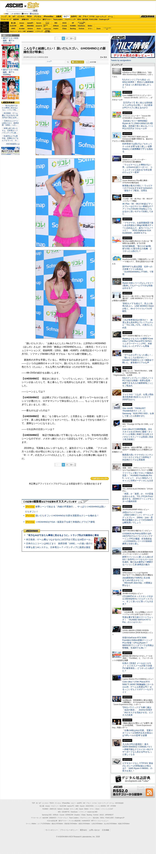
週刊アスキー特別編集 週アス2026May (10, 72)
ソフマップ (39, 31)
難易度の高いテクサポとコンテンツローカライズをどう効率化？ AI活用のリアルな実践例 (138, 457)
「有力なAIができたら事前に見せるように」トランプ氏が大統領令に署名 (62, 535)
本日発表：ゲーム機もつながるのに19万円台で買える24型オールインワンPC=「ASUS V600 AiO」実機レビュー (81, 539)
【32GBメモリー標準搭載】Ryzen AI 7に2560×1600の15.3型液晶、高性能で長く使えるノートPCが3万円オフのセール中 (137, 125)
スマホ (91, 16)
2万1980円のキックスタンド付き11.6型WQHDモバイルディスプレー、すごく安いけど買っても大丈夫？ (137, 600)
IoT (14, 16)
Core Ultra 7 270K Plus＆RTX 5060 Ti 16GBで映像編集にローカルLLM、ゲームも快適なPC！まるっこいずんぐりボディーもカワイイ (137, 687)
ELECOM (13, 26)
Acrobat (22, 28)
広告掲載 (105, 830)
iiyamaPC (30, 23)
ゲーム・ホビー (33, 5)
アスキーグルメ (36, 19)
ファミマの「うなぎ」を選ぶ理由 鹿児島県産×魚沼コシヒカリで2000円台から (138, 397)
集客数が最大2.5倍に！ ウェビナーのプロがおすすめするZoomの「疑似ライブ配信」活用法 (137, 188)
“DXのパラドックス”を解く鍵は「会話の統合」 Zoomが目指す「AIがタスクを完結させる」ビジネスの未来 (137, 711)
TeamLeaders (58, 19)
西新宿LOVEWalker (70, 823)
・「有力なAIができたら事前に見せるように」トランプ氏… (10, 108)
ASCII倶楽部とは (13, 144)
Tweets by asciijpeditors (121, 60)
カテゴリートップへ (100, 478)
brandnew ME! (47, 31)
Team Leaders (73, 818)
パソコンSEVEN (47, 23)
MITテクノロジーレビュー (99, 821)
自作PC (74, 16)
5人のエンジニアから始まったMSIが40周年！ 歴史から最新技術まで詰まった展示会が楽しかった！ (137, 83)
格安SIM (16, 19)
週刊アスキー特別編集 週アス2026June (10, 40)
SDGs (79, 19)
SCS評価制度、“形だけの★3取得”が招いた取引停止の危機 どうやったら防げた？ (137, 248)
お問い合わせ (94, 830)
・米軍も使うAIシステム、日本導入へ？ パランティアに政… (10, 130)
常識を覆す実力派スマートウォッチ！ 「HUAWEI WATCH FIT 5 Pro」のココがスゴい (137, 619)
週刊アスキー (47, 19)
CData (64, 28)
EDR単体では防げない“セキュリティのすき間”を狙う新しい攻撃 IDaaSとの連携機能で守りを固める (138, 148)
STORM (113, 806)
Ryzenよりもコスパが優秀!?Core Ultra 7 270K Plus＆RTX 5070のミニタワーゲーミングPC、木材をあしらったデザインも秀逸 (137, 342)
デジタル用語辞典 (75, 821)
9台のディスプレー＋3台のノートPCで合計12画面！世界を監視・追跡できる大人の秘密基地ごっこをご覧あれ (137, 382)
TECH (29, 16)
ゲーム (110, 16)
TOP (33, 803)
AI (9, 16)
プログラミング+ (70, 19)
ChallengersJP (104, 19)
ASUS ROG (30, 26)
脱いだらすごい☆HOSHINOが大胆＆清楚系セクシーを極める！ (67, 515)
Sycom (38, 23)
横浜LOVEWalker (57, 823)
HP (73, 23)
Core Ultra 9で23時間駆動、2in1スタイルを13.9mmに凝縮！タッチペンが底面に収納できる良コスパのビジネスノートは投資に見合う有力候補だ (137, 434)
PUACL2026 (93, 19)
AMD (21, 26)
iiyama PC (70, 806)
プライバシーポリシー (69, 830)
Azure (39, 28)
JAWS (13, 28)
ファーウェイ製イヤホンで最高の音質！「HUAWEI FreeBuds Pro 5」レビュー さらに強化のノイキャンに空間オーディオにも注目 (137, 477)
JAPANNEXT (30, 31)
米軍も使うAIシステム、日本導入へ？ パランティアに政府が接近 (58, 547)
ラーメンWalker (31, 823)
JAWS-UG (53, 809)
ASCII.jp (14, 5)
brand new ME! (92, 812)
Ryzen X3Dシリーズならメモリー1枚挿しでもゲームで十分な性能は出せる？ (137, 285)
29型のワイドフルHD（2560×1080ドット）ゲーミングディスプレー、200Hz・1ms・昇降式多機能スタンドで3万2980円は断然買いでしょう (137, 517)
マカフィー (13, 31)
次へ (72, 38)
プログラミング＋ (86, 818)
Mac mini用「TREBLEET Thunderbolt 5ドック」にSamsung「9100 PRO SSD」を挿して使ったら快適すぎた (138, 412)
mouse (21, 23)
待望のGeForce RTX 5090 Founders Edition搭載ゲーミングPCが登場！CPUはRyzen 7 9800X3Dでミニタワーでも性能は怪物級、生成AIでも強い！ (138, 642)
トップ (3, 16)
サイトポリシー (51, 830)
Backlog (73, 28)
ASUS (64, 23)
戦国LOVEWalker (124, 823)
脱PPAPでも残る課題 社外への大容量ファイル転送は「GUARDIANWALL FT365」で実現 (137, 270)
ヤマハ (90, 28)
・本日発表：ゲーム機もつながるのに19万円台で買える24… (10, 115)
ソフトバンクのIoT (107, 28)
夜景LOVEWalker (84, 823)
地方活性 (85, 19)
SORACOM (69, 815)
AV (80, 16)
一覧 (67, 62)
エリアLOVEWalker (44, 823)
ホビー (66, 16)
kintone (30, 28)
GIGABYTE (39, 26)
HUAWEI (73, 26)
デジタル (37, 16)
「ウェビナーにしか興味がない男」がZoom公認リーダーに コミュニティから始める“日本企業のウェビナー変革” (137, 168)
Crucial (64, 26)
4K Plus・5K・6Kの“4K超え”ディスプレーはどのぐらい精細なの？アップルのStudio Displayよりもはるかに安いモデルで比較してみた (137, 209)
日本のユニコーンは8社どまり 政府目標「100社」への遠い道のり (59, 543)
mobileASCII (86, 821)
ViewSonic (81, 26)
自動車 (58, 16)
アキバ (85, 16)
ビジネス (20, 16)
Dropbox (55, 28)
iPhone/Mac (49, 16)
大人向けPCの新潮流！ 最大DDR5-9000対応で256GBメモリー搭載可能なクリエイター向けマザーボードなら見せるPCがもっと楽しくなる (137, 749)
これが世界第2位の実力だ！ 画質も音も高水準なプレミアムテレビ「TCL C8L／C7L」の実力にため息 (137, 324)
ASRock (56, 26)
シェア (49, 61)
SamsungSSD (45, 26)
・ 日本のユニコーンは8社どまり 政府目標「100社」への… (10, 123)
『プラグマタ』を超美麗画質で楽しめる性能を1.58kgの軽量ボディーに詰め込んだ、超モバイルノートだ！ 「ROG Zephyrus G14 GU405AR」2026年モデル (137, 228)
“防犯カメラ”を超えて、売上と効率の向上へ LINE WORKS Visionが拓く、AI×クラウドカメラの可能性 (138, 307)
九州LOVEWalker (97, 823)
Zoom (99, 28)
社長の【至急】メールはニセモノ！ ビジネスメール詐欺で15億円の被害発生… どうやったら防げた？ (138, 667)
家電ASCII (25, 19)
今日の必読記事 (52, 821)
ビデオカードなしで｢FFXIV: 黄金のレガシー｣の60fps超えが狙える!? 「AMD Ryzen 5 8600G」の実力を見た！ (137, 767)
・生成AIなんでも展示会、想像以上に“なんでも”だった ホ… (10, 138)
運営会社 (83, 830)
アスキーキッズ (6, 19)
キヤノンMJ (22, 31)
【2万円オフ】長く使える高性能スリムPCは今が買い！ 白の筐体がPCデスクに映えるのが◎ (137, 105)
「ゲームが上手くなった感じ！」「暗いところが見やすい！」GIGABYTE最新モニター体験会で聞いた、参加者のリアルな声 (137, 359)
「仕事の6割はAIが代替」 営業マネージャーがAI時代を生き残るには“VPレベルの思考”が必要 (137, 733)
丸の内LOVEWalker (110, 823)
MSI (56, 23)
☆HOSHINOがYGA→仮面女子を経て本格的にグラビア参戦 (65, 522)
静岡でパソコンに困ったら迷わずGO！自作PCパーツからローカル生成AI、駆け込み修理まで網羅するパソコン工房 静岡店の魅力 (137, 561)
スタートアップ (101, 16)
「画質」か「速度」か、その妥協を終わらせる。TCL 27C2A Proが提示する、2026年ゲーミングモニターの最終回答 (138, 497)
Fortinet (81, 28)
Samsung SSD (47, 815)
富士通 (13, 23)
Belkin (90, 26)
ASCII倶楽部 (148, 16)
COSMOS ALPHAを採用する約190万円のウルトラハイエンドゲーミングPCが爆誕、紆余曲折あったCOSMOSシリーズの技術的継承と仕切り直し (137, 538)
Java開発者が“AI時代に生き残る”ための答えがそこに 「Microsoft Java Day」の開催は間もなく (137, 582)
